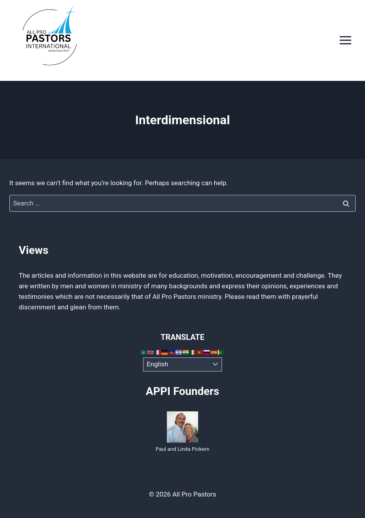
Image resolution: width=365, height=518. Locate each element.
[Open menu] (345, 40)
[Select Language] (182, 364)
